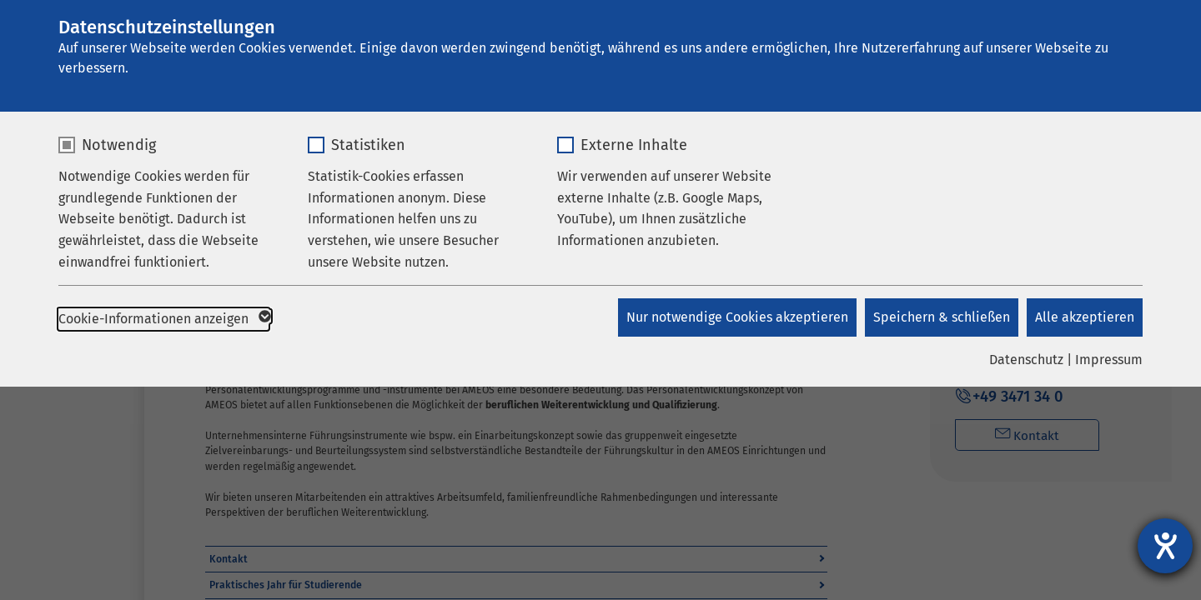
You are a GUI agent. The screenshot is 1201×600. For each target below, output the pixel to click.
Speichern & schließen (941, 317)
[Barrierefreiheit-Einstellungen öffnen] (1165, 545)
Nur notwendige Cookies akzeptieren (737, 317)
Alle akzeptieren (1084, 317)
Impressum (1109, 360)
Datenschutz (1026, 360)
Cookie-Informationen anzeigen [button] (163, 319)
